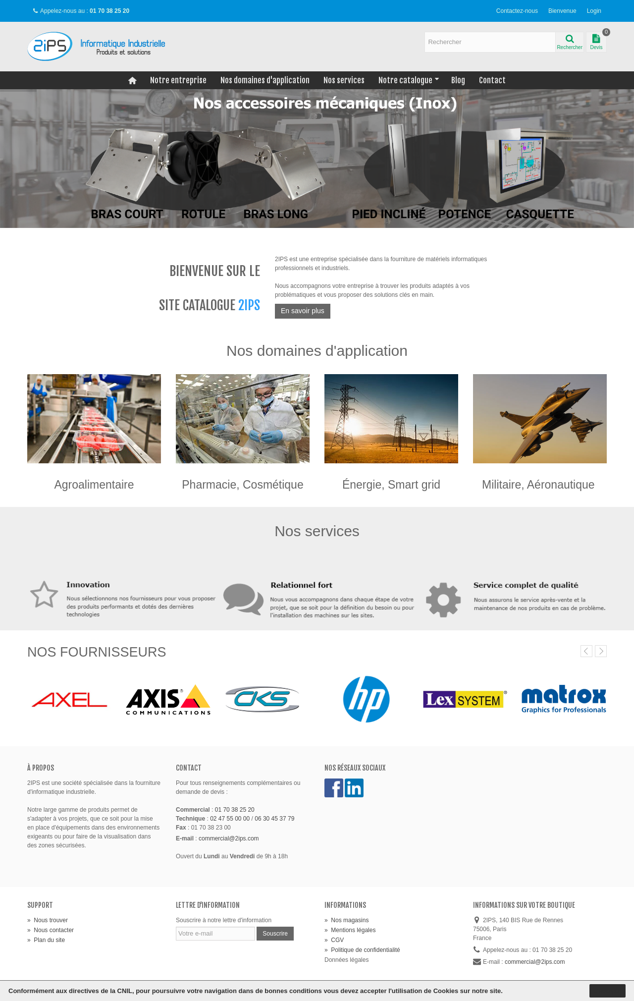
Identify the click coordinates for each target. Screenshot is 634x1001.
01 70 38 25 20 (235, 809)
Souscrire (275, 933)
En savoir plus (302, 311)
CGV (334, 940)
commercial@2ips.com (229, 838)
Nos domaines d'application (265, 80)
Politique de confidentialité (362, 949)
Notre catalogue (408, 80)
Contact (492, 80)
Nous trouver (47, 920)
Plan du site (46, 940)
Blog (458, 80)
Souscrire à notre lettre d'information (223, 920)
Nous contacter (50, 930)
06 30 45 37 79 (274, 818)
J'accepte (607, 991)
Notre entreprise (178, 80)
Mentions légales (349, 930)
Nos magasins (346, 920)
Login (594, 10)
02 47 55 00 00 (230, 818)
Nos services (344, 80)
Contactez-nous (517, 10)
